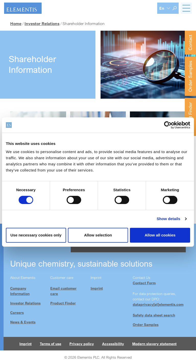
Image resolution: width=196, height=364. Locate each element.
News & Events (22, 322)
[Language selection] (165, 8)
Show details (168, 219)
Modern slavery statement (154, 344)
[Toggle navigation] (186, 8)
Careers (17, 312)
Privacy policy (81, 344)
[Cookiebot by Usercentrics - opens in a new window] (167, 125)
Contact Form (144, 283)
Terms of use (50, 344)
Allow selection (98, 235)
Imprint (97, 288)
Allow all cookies (160, 235)
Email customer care (63, 291)
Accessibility (113, 344)
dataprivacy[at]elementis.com (158, 304)
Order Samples (190, 76)
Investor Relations (25, 303)
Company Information (20, 291)
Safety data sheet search (154, 315)
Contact (190, 42)
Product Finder (190, 117)
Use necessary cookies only (36, 235)
